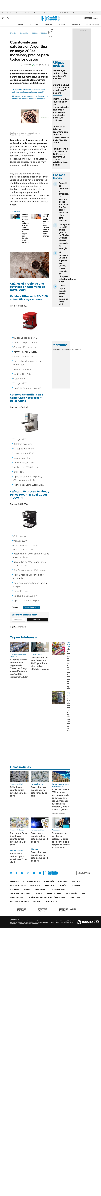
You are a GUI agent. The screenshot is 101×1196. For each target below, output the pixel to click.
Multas (36, 901)
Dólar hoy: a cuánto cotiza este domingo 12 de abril (63, 295)
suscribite (88, 18)
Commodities (69, 349)
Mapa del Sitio (17, 897)
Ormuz (36, 13)
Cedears (77, 349)
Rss (83, 893)
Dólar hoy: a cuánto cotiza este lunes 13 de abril (60, 74)
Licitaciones (51, 901)
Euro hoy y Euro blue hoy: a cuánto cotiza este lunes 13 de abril (18, 839)
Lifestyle (75, 885)
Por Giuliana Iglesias (58, 813)
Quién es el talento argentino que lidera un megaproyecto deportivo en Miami (61, 134)
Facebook (16, 873)
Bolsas (62, 349)
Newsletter (96, 24)
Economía (34, 24)
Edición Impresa (57, 889)
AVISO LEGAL (76, 897)
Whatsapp (40, 873)
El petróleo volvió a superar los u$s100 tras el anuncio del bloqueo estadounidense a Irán (30, 97)
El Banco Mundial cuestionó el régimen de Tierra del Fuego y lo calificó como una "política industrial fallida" (19, 668)
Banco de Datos (18, 885)
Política (62, 24)
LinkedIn (28, 873)
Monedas (56, 349)
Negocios (76, 24)
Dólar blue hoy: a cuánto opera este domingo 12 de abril (39, 856)
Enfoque (45, 13)
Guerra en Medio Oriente (61, 13)
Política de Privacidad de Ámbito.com (47, 897)
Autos (39, 893)
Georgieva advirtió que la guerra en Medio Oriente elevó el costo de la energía (47, 225)
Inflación (27, 13)
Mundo (27, 889)
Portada (14, 881)
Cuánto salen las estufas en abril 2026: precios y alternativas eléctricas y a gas (40, 663)
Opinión (90, 24)
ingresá (95, 18)
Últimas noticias (31, 881)
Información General (21, 893)
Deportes (40, 889)
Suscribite (37, 619)
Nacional (14, 889)
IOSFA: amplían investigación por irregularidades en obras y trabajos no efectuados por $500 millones (61, 110)
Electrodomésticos (39, 33)
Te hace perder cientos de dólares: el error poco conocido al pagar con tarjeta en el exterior (26, 229)
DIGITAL (22, 910)
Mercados (35, 885)
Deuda (75, 13)
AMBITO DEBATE (67, 910)
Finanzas (48, 24)
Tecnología (71, 893)
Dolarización (93, 13)
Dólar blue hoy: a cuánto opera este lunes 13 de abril (61, 88)
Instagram (22, 873)
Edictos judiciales (19, 901)
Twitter (11, 873)
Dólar (17, 13)
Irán (83, 13)
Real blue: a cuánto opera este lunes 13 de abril (18, 858)
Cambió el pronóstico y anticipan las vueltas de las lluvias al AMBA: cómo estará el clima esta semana (64, 202)
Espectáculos (54, 893)
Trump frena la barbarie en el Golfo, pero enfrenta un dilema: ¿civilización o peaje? (28, 90)
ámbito (13, 33)
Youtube (34, 873)
